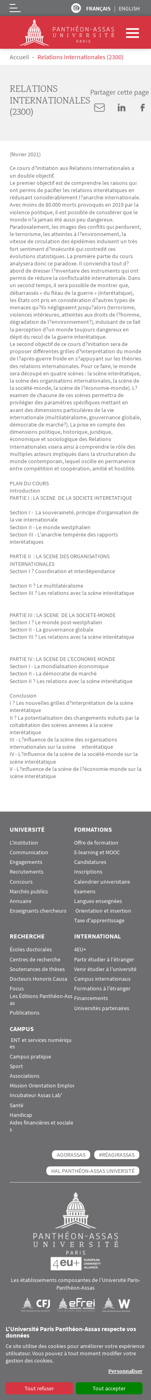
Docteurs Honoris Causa (38, 978)
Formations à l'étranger (102, 988)
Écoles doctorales (31, 949)
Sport (16, 1066)
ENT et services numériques (41, 1043)
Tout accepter (109, 1388)
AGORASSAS (71, 1155)
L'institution (24, 842)
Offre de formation (96, 842)
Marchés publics (29, 891)
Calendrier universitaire (102, 881)
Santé (16, 1105)
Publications (24, 1012)
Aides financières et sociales (41, 1126)
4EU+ (80, 949)
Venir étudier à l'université (105, 969)
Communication (29, 852)
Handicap (21, 1115)
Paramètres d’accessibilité (76, 8)
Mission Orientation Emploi (42, 1085)
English (129, 8)
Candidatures (90, 862)
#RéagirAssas (116, 1155)
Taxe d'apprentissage (99, 920)
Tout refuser (39, 1388)
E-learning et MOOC (97, 852)
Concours (21, 881)
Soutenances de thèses (37, 969)
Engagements (26, 862)
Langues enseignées (98, 901)
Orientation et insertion (102, 910)
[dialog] (75, 1360)
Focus (17, 988)
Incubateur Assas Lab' (36, 1095)
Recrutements (26, 871)
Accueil (19, 57)
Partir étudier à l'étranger (104, 959)
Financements (91, 998)
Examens (84, 891)
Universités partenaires (101, 1008)
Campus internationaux (102, 978)
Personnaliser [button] (125, 1371)
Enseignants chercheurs (38, 910)
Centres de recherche (35, 959)
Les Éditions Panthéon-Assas (41, 1000)
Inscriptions (88, 871)
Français (98, 8)
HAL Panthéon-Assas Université (92, 1171)
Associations (24, 1076)
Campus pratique (30, 1056)
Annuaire (20, 901)
